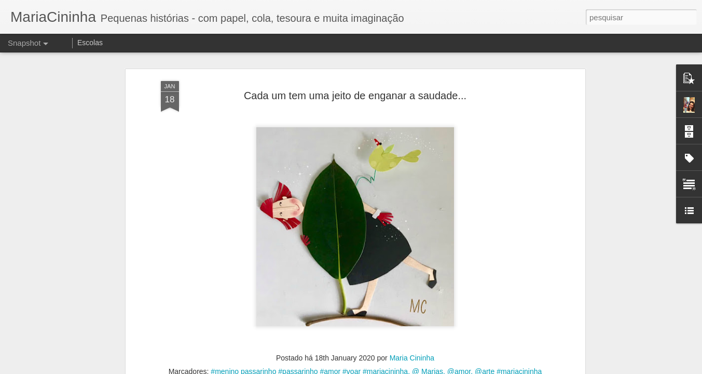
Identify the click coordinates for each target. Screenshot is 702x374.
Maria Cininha (412, 358)
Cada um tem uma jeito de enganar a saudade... (355, 95)
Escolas (90, 42)
